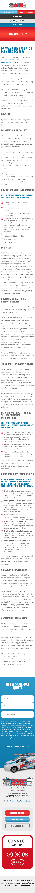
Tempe (12, 801)
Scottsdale (27, 801)
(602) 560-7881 (17, 20)
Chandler (19, 801)
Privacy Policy (11, 738)
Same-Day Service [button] (17, 16)
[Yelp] (21, 862)
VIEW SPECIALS (8, 12)
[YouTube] (25, 854)
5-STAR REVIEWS (17, 825)
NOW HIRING (17, 25)
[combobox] (17, 714)
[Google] (17, 854)
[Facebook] (9, 854)
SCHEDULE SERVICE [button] (26, 12)
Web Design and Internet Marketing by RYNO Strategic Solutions (19, 884)
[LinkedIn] (13, 862)
